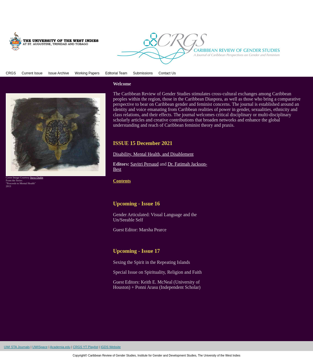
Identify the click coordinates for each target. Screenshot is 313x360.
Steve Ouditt (36, 177)
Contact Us (167, 73)
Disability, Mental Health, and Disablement (153, 154)
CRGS (11, 73)
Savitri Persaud (144, 164)
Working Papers (87, 73)
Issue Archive (58, 73)
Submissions (143, 73)
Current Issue (32, 73)
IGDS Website (111, 347)
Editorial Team (116, 73)
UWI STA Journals (17, 347)
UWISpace (40, 347)
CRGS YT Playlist (85, 347)
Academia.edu (60, 347)
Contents (122, 180)
